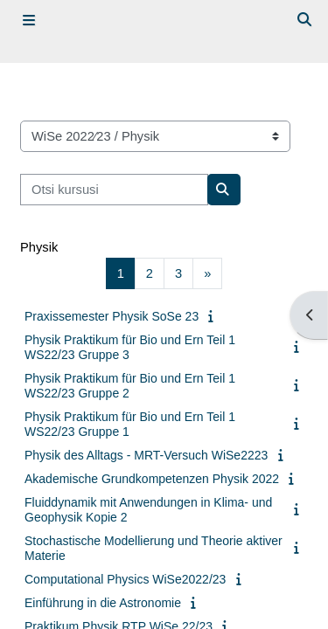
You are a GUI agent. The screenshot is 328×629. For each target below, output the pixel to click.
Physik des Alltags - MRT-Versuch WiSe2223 (146, 455)
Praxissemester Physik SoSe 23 (111, 316)
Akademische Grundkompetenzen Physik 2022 (151, 479)
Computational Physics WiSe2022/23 (125, 579)
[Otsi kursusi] (114, 189)
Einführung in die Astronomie (102, 603)
